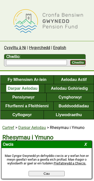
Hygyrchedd (39, 47)
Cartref (8, 127)
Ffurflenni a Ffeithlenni (26, 106)
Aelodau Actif (74, 79)
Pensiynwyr (23, 97)
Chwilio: (13, 56)
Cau (47, 173)
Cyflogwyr (22, 115)
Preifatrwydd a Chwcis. (70, 163)
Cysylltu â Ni (15, 47)
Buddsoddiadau (74, 106)
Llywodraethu (69, 115)
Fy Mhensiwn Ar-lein (27, 79)
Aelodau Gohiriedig (69, 88)
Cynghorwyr (70, 97)
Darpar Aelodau (23, 88)
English (59, 47)
